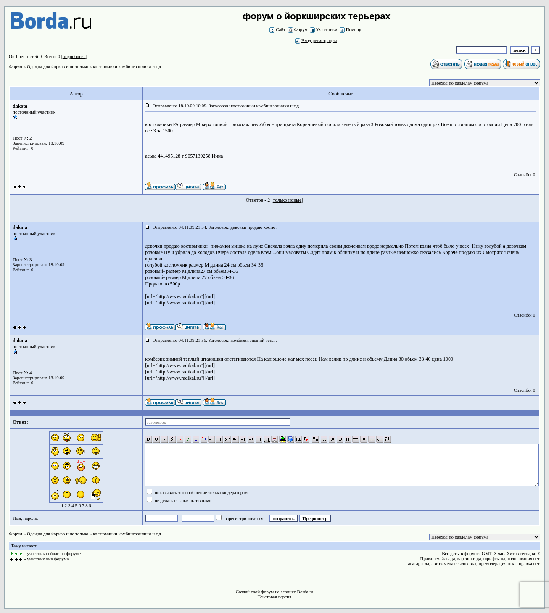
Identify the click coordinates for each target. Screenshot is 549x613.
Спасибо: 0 (524, 174)
